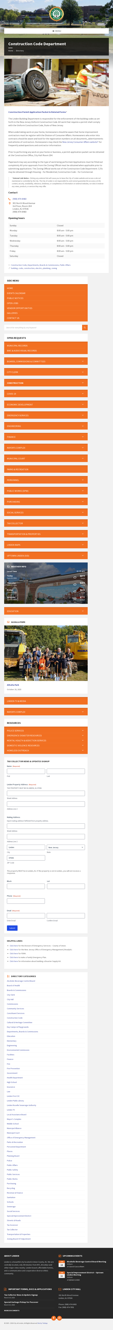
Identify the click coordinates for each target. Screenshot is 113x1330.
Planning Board (13, 1156)
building (14, 268)
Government (12, 1073)
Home (10, 50)
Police (9, 1160)
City (8, 852)
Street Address (12, 798)
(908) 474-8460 (19, 198)
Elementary (11, 1041)
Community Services (15, 1008)
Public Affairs (65, 265)
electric (38, 268)
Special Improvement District (19, 1216)
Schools (10, 1202)
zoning (54, 268)
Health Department (15, 1077)
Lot (48, 881)
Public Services (13, 1174)
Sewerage (11, 1206)
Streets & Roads (14, 1220)
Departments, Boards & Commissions (43, 265)
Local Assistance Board (16, 1114)
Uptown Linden (74, 1280)
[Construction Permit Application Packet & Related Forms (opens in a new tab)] (37, 112)
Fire (8, 1064)
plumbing (47, 268)
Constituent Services (15, 1013)
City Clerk (11, 995)
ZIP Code (10, 863)
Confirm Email (52, 920)
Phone (14, 896)
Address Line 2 (12, 809)
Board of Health (13, 985)
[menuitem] (46, 288)
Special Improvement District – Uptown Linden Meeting (85, 1273)
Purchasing (11, 1183)
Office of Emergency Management (21, 1137)
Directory (20, 50)
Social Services (13, 1211)
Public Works (12, 1179)
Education (11, 1036)
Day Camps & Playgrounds (18, 1027)
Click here (14, 945)
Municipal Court (13, 1133)
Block (9, 881)
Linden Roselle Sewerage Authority (21, 1105)
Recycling (11, 1188)
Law (8, 1091)
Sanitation (11, 1197)
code (21, 268)
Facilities (10, 1054)
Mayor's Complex (14, 1119)
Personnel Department (16, 1146)
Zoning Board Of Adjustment (19, 1239)
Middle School (13, 1123)
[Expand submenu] (83, 361)
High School (12, 1082)
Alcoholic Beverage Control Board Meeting (86, 1261)
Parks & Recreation (15, 1142)
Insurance (11, 1087)
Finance (10, 1059)
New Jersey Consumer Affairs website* (80, 142)
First (8, 776)
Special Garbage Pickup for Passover (21, 1302)
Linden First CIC (13, 1096)
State (49, 852)
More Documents (11, 1310)
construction (29, 268)
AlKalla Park (13, 685)
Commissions (12, 1004)
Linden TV (11, 1110)
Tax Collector (12, 1229)
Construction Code (19, 265)
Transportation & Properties (18, 1234)
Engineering (12, 1045)
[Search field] (39, 327)
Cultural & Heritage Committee (19, 1022)
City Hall (10, 999)
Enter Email (11, 920)
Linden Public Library (15, 1100)
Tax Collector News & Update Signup (21, 1295)
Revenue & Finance (15, 1193)
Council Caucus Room (76, 1266)
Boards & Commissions (16, 990)
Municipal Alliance (14, 1128)
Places (10, 1151)
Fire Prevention (13, 1068)
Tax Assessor (12, 1225)
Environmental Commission (18, 1050)
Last (48, 776)
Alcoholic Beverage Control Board (21, 981)
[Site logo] (56, 22)
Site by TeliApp (42, 1323)
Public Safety (12, 1170)
